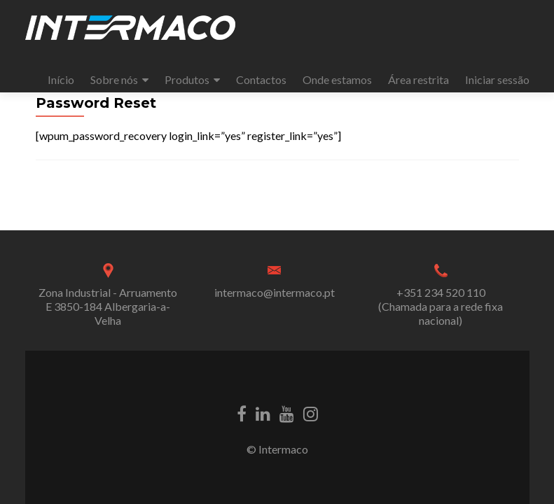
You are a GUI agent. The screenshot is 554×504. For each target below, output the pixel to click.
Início (61, 79)
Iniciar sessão (497, 79)
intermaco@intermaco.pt (274, 292)
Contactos (261, 79)
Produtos (187, 79)
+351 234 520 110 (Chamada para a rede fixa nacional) (440, 306)
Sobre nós (114, 79)
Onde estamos (337, 79)
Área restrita (418, 79)
